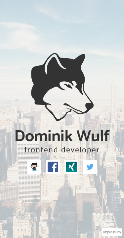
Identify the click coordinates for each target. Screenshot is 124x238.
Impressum (112, 232)
